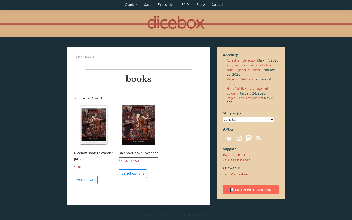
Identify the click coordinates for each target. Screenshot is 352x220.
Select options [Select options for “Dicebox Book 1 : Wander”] (132, 173)
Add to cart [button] (86, 180)
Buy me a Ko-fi (235, 155)
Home (78, 57)
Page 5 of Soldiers (240, 79)
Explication (166, 5)
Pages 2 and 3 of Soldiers (245, 98)
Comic (129, 5)
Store (200, 5)
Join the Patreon (237, 160)
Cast (147, 5)
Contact (218, 5)
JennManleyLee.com (239, 174)
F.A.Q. (185, 5)
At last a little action (242, 61)
